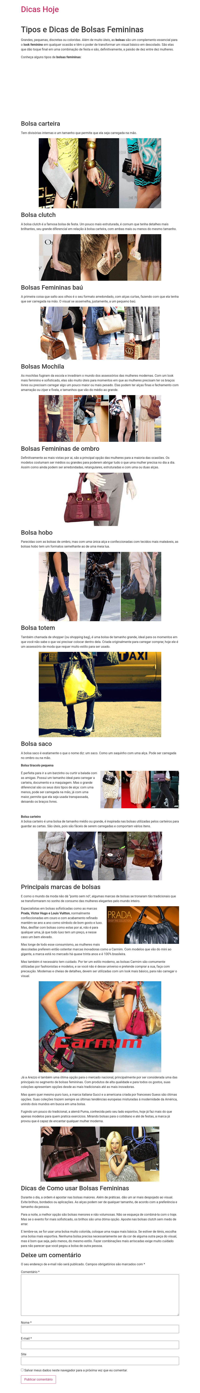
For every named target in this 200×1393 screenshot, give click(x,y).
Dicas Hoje (40, 9)
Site (23, 1354)
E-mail (26, 1338)
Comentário (30, 1272)
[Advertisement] (100, 90)
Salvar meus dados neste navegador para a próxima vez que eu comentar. (76, 1370)
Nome (26, 1322)
